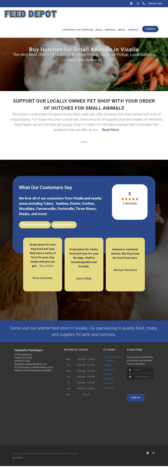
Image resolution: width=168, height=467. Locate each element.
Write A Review (64, 224)
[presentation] (144, 386)
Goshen (88, 203)
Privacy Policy (39, 454)
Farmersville (46, 209)
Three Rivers (86, 209)
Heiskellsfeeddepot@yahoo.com (31, 365)
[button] (79, 298)
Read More (110, 130)
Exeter (75, 203)
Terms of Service (55, 454)
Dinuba (24, 214)
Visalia (78, 198)
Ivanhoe (62, 203)
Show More (46, 264)
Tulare (48, 203)
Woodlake (27, 209)
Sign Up (135, 398)
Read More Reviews (35, 224)
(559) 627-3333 (22, 362)
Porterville (66, 209)
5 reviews (129, 203)
